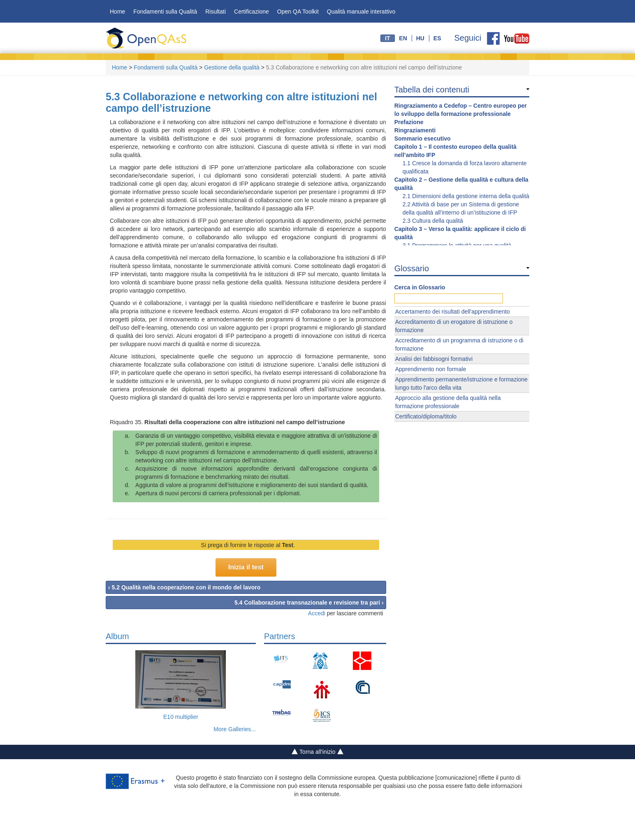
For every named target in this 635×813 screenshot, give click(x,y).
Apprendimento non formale (430, 369)
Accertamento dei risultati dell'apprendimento (452, 311)
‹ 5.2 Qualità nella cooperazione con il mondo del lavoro (184, 587)
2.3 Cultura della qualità (433, 220)
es (437, 38)
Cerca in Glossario (419, 287)
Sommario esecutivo (422, 138)
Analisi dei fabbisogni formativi (434, 359)
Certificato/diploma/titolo (426, 416)
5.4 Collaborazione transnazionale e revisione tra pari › (309, 602)
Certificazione (251, 11)
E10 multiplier (180, 717)
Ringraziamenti (415, 130)
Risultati (215, 11)
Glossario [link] (411, 268)
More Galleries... (234, 729)
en (403, 38)
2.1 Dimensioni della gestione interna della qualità (466, 196)
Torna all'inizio (318, 752)
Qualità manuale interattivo (361, 11)
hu (420, 38)
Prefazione (409, 122)
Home (117, 11)
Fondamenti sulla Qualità (165, 11)
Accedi (316, 613)
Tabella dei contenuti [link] (431, 89)
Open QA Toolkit (298, 11)
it (387, 38)
